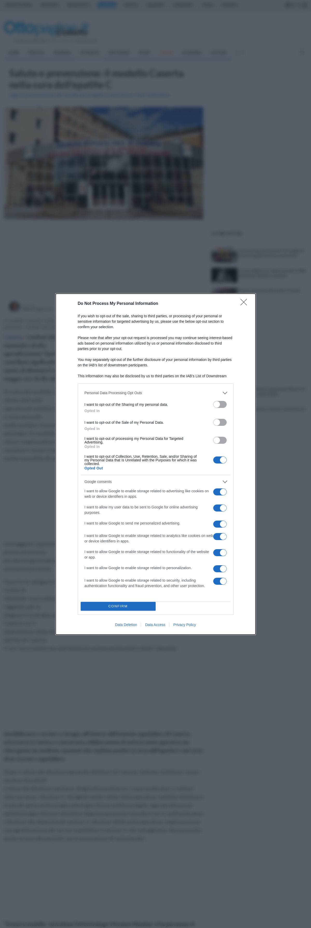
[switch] (220, 404)
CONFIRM (118, 606)
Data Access (155, 625)
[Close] (245, 304)
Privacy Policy (184, 625)
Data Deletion (126, 625)
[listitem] (156, 393)
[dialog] (155, 464)
